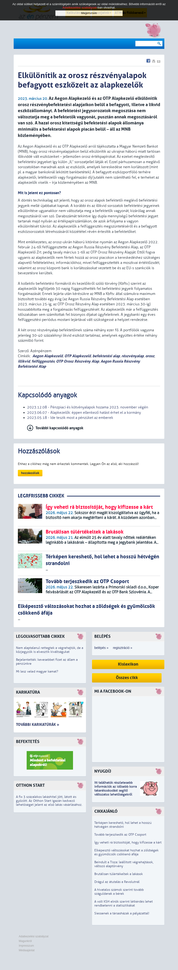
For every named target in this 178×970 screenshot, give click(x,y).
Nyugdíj (102, 771)
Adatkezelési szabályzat (33, 936)
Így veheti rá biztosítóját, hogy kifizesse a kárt (128, 842)
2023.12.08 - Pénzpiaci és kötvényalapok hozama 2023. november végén (87, 407)
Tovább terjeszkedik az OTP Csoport (120, 835)
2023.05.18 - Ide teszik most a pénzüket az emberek (70, 418)
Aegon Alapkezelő (47, 356)
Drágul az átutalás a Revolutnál (117, 882)
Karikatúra (28, 692)
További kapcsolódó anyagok (59, 428)
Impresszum (26, 945)
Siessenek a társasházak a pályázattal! (121, 913)
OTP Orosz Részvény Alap (77, 361)
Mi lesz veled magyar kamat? (37, 671)
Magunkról (25, 941)
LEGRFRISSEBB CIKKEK (41, 496)
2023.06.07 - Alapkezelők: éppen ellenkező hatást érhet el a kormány (84, 413)
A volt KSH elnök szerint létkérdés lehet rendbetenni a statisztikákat (123, 903)
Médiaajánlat (27, 950)
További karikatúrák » (37, 724)
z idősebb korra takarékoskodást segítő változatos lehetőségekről (115, 790)
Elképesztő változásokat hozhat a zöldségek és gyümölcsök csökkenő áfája (126, 852)
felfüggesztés (43, 361)
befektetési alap (106, 356)
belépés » (101, 648)
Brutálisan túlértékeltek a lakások (118, 874)
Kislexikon (128, 664)
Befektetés (27, 741)
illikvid (24, 361)
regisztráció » (122, 648)
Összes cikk (127, 677)
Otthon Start (30, 785)
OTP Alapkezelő (77, 356)
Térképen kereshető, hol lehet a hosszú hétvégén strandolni (123, 825)
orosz (149, 356)
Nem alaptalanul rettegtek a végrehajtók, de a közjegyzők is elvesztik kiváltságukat (49, 650)
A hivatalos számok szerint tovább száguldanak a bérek (119, 892)
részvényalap (132, 356)
